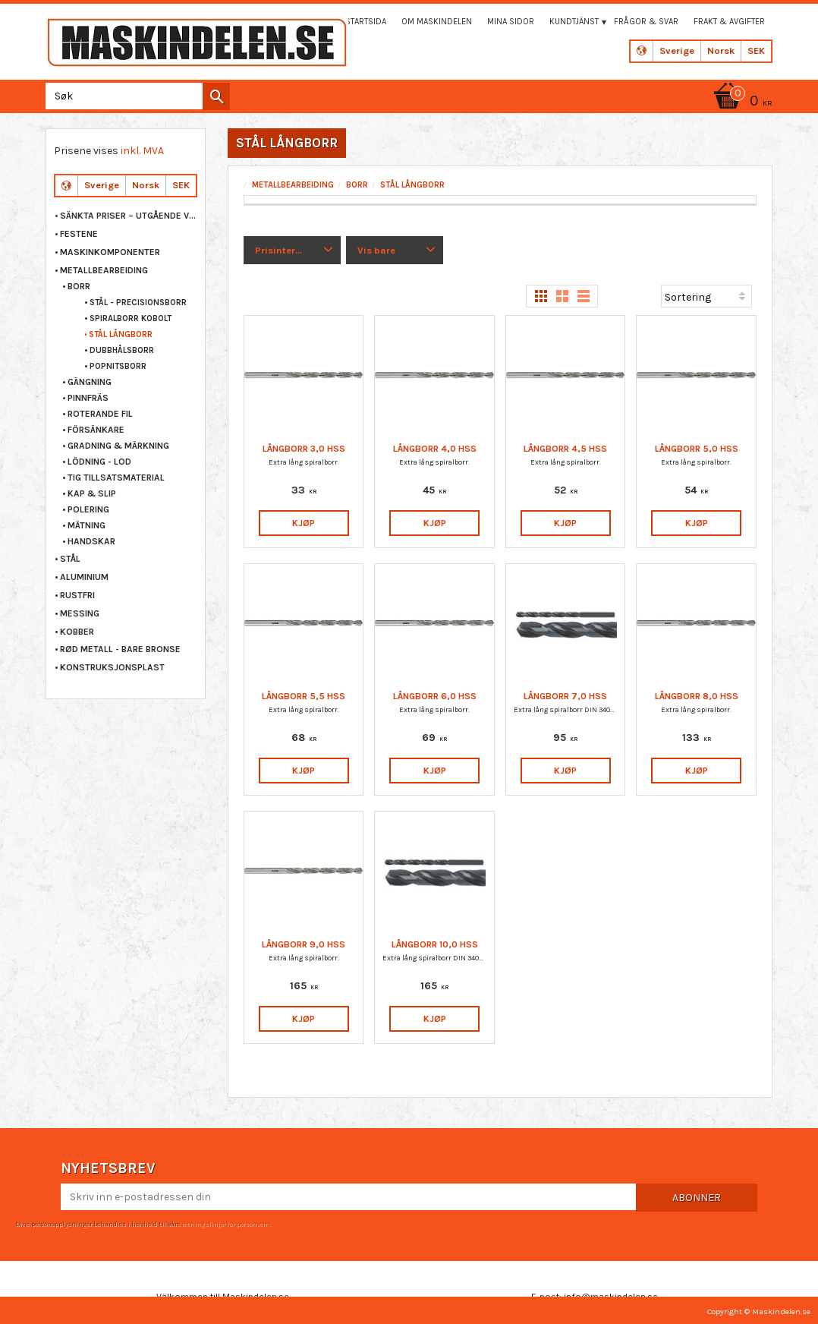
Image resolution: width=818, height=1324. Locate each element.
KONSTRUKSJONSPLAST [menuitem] (112, 667)
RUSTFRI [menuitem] (77, 595)
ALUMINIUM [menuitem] (84, 577)
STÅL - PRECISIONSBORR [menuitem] (138, 302)
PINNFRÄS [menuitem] (88, 397)
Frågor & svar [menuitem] (646, 22)
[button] (292, 250)
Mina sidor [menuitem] (510, 22)
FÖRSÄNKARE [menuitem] (96, 429)
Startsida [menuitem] (365, 22)
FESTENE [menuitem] (79, 234)
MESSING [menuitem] (79, 613)
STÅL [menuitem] (70, 558)
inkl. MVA (142, 150)
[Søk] (216, 96)
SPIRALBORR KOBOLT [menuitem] (130, 318)
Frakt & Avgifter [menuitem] (729, 22)
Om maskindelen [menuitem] (436, 22)
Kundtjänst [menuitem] (574, 22)
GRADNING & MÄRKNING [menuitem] (118, 445)
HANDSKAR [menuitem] (91, 541)
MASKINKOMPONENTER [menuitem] (110, 252)
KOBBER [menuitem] (77, 631)
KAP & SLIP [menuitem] (92, 493)
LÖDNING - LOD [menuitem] (99, 461)
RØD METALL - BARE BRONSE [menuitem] (120, 649)
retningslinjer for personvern (225, 1224)
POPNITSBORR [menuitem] (118, 366)
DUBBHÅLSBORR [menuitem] (122, 350)
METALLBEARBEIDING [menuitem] (104, 270)
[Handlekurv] (740, 102)
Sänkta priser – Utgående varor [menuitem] (128, 215)
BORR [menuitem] (79, 286)
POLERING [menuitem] (88, 509)
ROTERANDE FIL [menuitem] (100, 413)
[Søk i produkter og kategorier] (135, 96)
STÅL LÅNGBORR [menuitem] (121, 334)
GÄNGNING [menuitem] (90, 382)
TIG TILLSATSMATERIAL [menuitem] (116, 477)
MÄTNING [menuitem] (86, 525)
